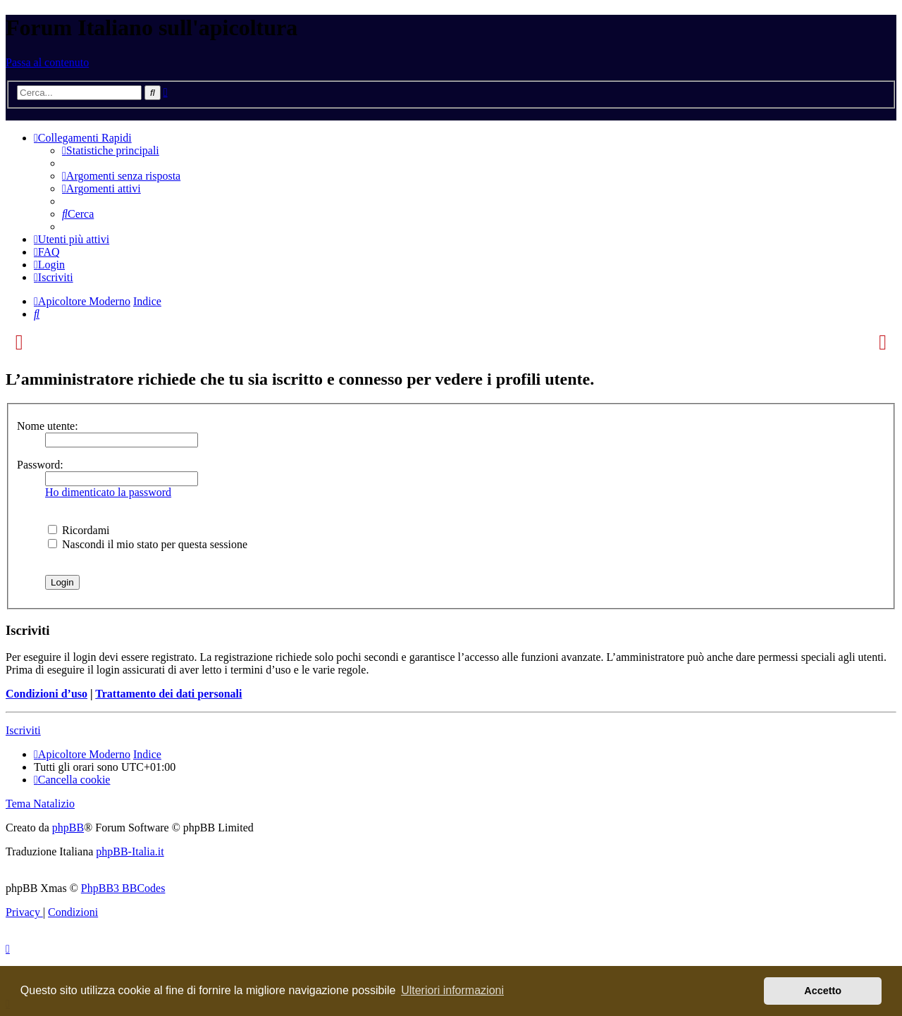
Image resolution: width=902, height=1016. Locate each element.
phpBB (68, 828)
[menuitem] (110, 150)
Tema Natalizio (40, 804)
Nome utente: (47, 426)
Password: (40, 465)
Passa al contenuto (47, 62)
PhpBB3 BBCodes (123, 888)
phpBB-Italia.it (129, 851)
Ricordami (79, 530)
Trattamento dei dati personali (168, 694)
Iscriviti (23, 730)
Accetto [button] (822, 990)
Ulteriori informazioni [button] (452, 990)
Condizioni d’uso (46, 694)
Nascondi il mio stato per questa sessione (147, 544)
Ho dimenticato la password (108, 492)
